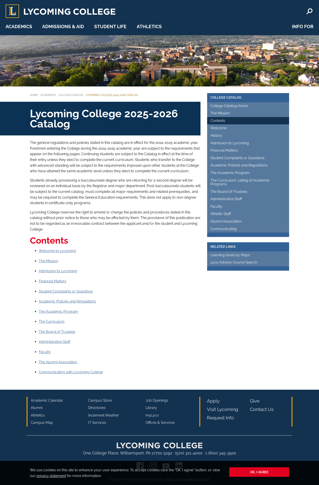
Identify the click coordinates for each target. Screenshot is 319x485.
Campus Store (100, 400)
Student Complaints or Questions (66, 291)
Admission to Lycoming (58, 271)
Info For (302, 26)
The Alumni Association (58, 362)
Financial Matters (52, 281)
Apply (213, 401)
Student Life (110, 26)
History (216, 135)
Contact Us (262, 409)
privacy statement (51, 476)
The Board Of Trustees (228, 192)
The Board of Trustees (57, 332)
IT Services (97, 422)
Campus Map (42, 422)
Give (254, 401)
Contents (217, 121)
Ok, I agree (259, 472)
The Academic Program (58, 311)
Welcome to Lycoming (57, 251)
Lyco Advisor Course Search (233, 262)
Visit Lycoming (222, 409)
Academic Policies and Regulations (67, 301)
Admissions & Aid (63, 26)
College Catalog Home (229, 106)
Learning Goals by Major (230, 255)
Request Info (220, 417)
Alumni (36, 408)
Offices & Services (160, 422)
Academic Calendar (47, 400)
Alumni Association (226, 221)
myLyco (152, 415)
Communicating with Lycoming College (71, 372)
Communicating (223, 229)
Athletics (149, 26)
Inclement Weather (103, 415)
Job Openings (157, 400)
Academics (19, 26)
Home (34, 95)
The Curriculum (51, 321)
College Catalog (70, 95)
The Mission (48, 261)
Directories (97, 408)
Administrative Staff (54, 342)
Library (151, 408)
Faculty (45, 352)
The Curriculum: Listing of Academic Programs (240, 182)
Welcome (218, 128)
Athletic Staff (220, 214)
